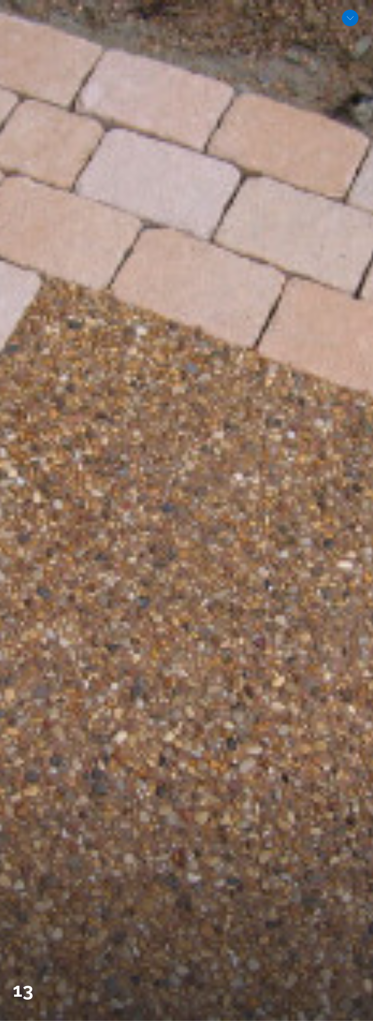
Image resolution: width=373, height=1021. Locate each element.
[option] (186, 510)
